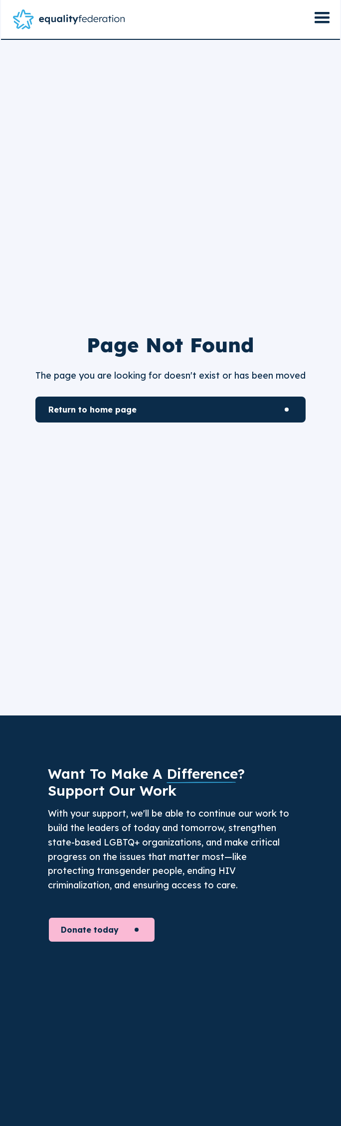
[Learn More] (170, 409)
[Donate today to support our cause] (102, 930)
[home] (69, 19)
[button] (322, 19)
